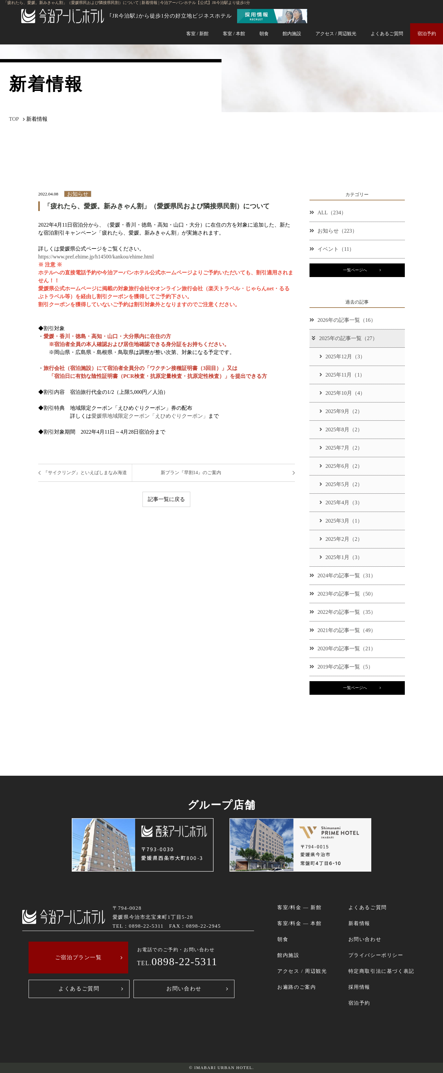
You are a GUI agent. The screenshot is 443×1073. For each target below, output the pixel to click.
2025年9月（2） (341, 411)
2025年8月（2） (341, 429)
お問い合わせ (184, 988)
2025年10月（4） (342, 393)
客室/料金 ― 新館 (299, 907)
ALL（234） (328, 212)
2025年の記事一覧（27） (344, 338)
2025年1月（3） (341, 557)
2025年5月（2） (341, 484)
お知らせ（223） (333, 231)
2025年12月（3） (342, 356)
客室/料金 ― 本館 (299, 923)
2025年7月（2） (341, 448)
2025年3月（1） (341, 521)
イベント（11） (332, 249)
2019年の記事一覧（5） (341, 667)
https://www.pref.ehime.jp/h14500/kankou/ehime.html (96, 256)
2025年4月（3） (341, 502)
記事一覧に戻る (166, 499)
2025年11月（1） (342, 375)
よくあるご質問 (387, 33)
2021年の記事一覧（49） (343, 630)
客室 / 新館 (197, 33)
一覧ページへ (355, 270)
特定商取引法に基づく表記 (381, 971)
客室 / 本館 (234, 33)
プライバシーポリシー (375, 955)
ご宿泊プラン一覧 (78, 957)
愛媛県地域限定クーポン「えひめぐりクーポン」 (149, 416)
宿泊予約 (426, 33)
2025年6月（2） (341, 466)
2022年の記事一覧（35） (343, 612)
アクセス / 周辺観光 (335, 33)
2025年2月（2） (341, 539)
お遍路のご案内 (296, 987)
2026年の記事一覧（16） (343, 320)
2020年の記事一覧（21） (343, 648)
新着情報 (359, 923)
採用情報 (359, 987)
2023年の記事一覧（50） (343, 594)
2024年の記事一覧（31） (343, 575)
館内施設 (292, 33)
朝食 (264, 33)
